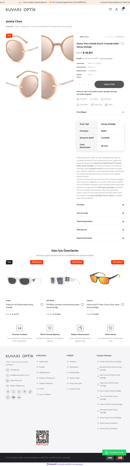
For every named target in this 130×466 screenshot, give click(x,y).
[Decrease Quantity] (79, 84)
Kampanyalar (75, 372)
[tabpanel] (24, 288)
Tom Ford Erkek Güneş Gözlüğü (109, 398)
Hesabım (73, 361)
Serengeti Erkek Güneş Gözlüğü (109, 411)
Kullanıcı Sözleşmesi (47, 378)
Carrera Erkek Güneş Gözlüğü (111, 404)
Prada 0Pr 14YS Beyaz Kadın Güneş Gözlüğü (19, 306)
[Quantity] (84, 84)
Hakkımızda (43, 361)
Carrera (89, 300)
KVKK (41, 389)
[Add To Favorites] (122, 43)
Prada (8, 300)
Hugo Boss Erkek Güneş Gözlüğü (109, 384)
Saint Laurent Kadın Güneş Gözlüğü (110, 376)
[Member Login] (116, 9)
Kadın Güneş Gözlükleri (109, 423)
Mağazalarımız (44, 372)
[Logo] (20, 9)
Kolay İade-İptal (76, 383)
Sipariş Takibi (75, 378)
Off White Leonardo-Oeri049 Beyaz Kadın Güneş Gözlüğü (62, 306)
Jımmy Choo (14, 21)
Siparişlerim (74, 367)
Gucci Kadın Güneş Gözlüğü (110, 391)
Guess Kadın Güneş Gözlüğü (110, 417)
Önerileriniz (82, 229)
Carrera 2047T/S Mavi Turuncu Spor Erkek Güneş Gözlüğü (103, 306)
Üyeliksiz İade (75, 389)
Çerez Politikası (45, 394)
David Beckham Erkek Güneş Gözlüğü (110, 368)
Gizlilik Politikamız (46, 383)
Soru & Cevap (82, 213)
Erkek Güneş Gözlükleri (109, 428)
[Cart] (122, 9)
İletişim (42, 367)
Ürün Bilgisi (81, 112)
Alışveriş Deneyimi (84, 238)
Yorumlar (80, 204)
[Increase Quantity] (89, 84)
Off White (50, 300)
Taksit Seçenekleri (85, 221)
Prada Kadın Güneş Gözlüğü (110, 361)
